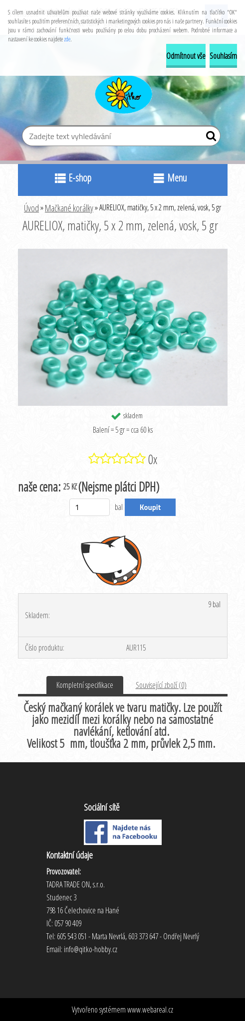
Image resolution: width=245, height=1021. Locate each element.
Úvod (31, 208)
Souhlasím (223, 55)
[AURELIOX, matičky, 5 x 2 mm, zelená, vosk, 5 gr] (123, 252)
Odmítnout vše (186, 55)
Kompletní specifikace (84, 685)
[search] (209, 138)
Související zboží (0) (161, 685)
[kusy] (89, 507)
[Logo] (122, 93)
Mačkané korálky (69, 208)
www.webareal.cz (150, 1009)
